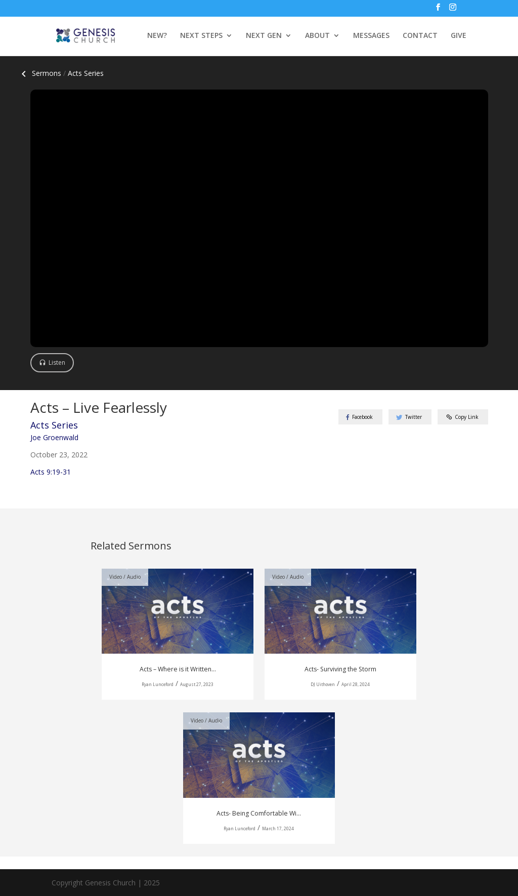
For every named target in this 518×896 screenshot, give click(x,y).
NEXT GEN (264, 36)
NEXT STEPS (201, 36)
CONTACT (420, 36)
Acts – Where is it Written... (178, 669)
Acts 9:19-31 (50, 472)
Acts (86, 73)
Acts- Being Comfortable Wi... (259, 813)
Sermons (39, 73)
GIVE (458, 36)
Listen (57, 362)
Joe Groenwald (54, 437)
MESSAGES (371, 36)
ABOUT (317, 36)
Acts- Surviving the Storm (340, 669)
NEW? (157, 36)
